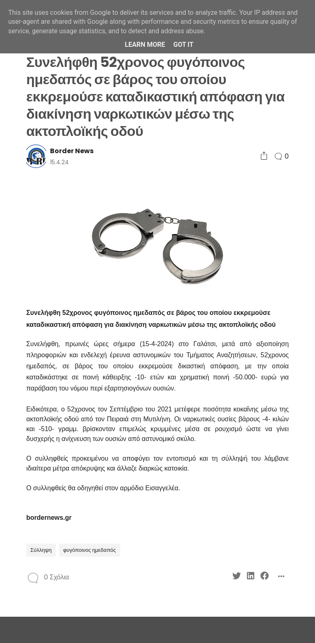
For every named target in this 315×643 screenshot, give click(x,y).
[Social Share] (264, 156)
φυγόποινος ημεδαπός (89, 550)
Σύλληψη (41, 550)
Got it (183, 44)
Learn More (145, 44)
